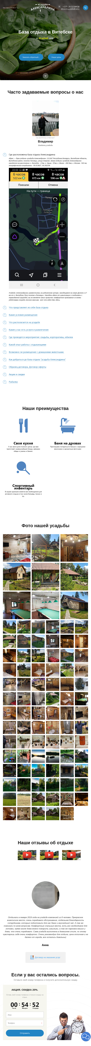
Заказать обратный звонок (32, 57)
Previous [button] (16, 895)
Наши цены (56, 57)
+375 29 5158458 (70, 6)
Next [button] (74, 895)
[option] (45, 40)
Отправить (25, 1033)
